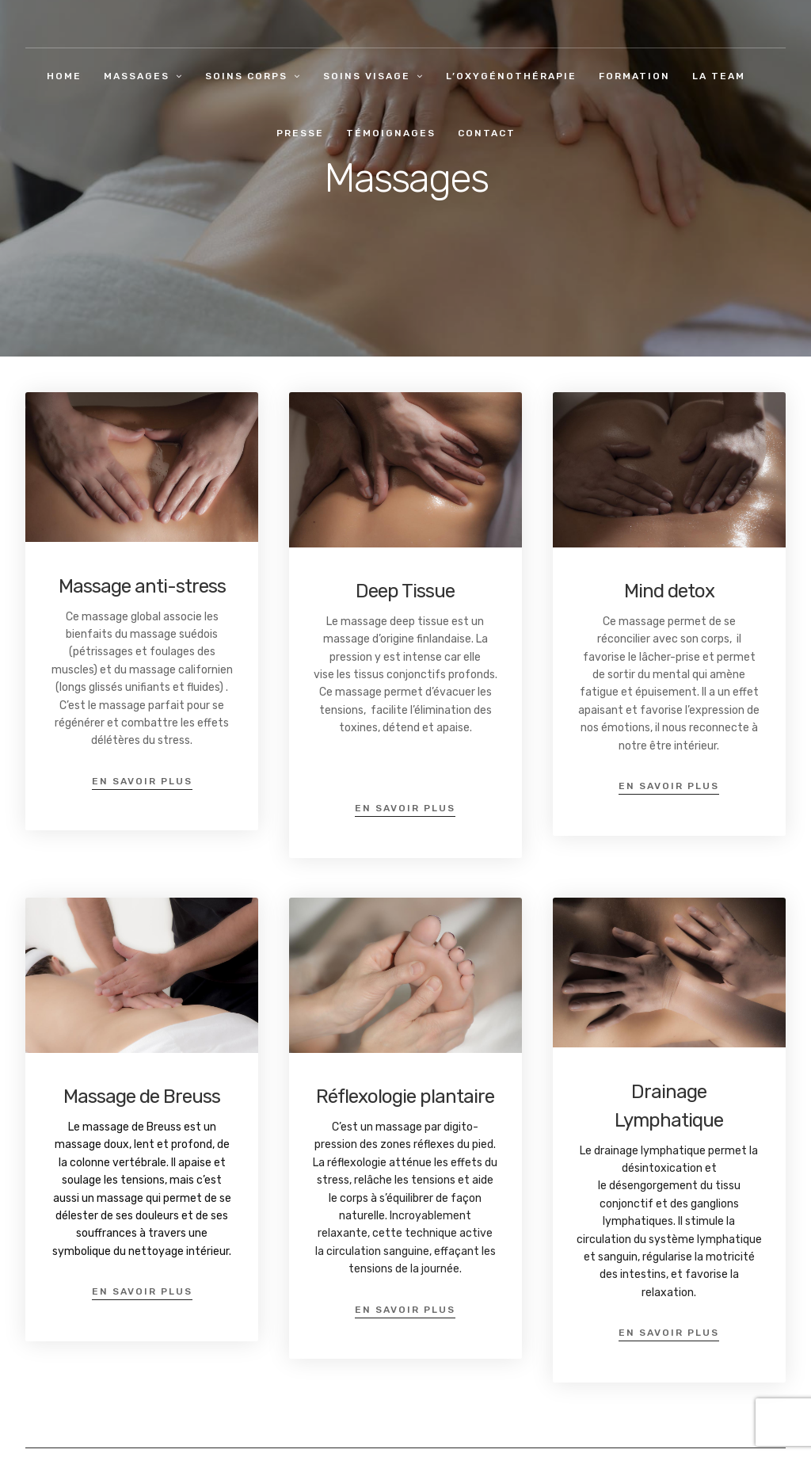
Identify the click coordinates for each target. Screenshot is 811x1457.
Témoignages (391, 133)
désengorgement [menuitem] (653, 1185)
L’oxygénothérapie (511, 76)
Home (64, 76)
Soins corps (246, 76)
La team (718, 76)
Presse (300, 133)
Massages (136, 76)
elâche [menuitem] (375, 1180)
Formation (634, 76)
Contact (487, 133)
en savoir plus (142, 781)
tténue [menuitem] (413, 1162)
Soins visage (366, 76)
